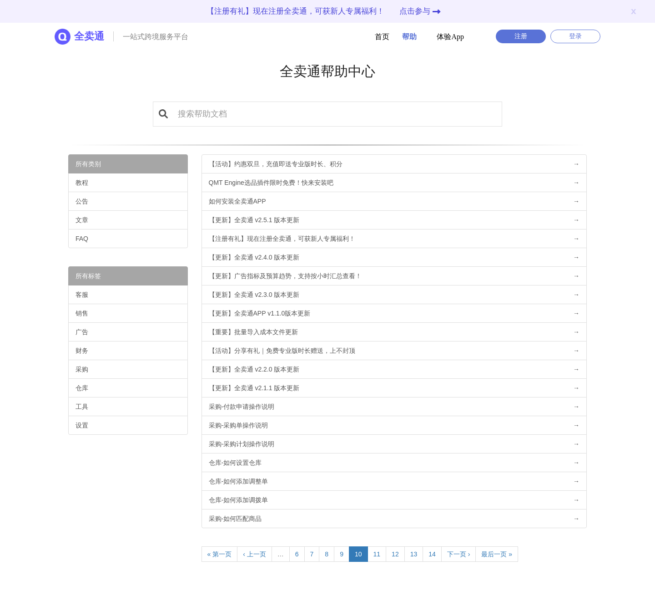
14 (432, 554)
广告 (82, 332)
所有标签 (88, 276)
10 (358, 554)
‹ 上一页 (254, 554)
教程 (82, 182)
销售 (82, 313)
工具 (82, 406)
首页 (382, 37)
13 (414, 554)
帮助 (403, 37)
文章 (82, 220)
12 (395, 554)
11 (377, 554)
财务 (82, 350)
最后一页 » (496, 554)
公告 (82, 201)
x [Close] (633, 10)
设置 (82, 425)
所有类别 (88, 164)
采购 (82, 369)
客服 (82, 294)
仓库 (82, 388)
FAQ (82, 238)
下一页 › (458, 554)
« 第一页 (219, 554)
